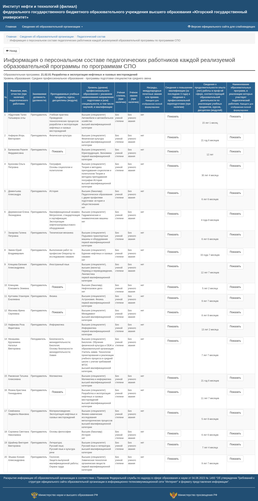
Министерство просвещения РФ (197, 495)
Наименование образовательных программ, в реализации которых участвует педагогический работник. (240, 97)
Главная (12, 26)
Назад (11, 50)
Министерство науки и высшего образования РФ (68, 495)
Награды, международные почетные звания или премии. (152, 97)
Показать (173, 116)
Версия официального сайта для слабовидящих (221, 26)
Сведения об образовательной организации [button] (52, 26)
